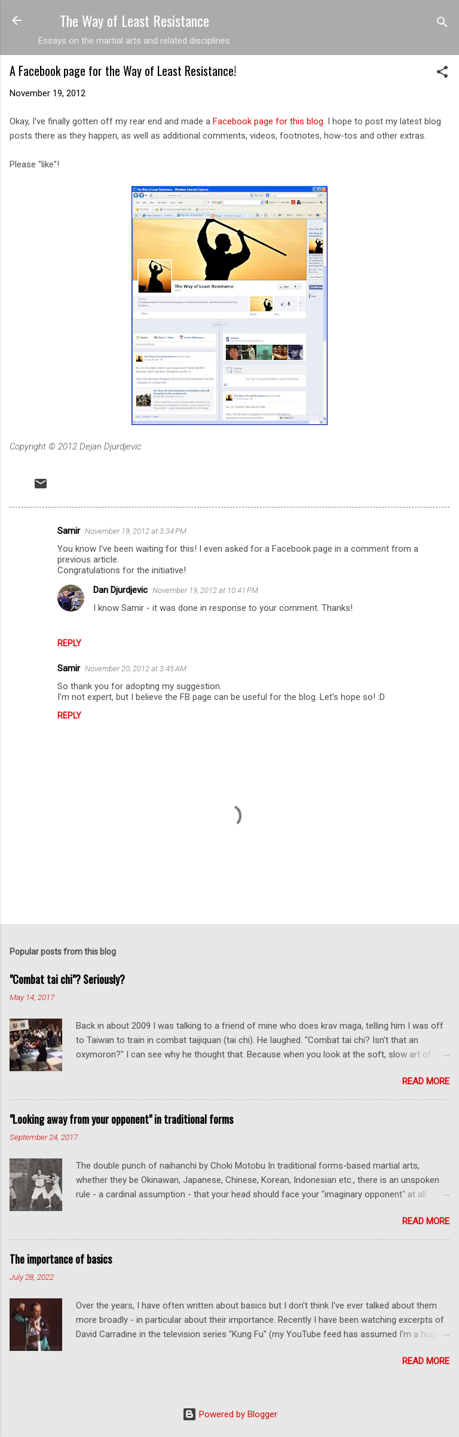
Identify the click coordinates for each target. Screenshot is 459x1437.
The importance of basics (61, 1259)
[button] (442, 74)
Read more (425, 1081)
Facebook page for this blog (268, 121)
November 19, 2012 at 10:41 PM (205, 590)
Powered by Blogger (229, 1414)
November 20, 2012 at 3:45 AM (135, 668)
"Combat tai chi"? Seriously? (67, 979)
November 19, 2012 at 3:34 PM (135, 531)
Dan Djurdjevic (120, 590)
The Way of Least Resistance (134, 20)
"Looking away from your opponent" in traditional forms (121, 1119)
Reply (69, 643)
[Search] (442, 24)
